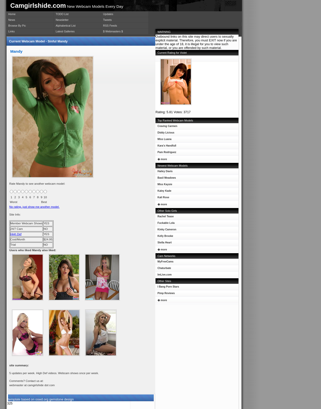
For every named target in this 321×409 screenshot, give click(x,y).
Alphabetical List (65, 25)
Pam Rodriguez (165, 153)
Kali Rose (162, 198)
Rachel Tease (164, 217)
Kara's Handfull (165, 146)
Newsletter (62, 19)
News (11, 19)
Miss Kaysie (163, 185)
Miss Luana (163, 140)
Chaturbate (164, 268)
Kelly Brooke (164, 237)
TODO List (62, 14)
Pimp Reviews (166, 293)
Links (11, 31)
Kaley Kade (163, 191)
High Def (16, 234)
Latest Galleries (65, 31)
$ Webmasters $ (113, 31)
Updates (108, 14)
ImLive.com (164, 274)
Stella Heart (163, 243)
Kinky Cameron (165, 230)
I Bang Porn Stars (168, 286)
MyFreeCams (165, 261)
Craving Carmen (166, 127)
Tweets (107, 19)
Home (12, 14)
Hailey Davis (164, 172)
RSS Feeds (110, 25)
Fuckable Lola (165, 224)
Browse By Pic (17, 25)
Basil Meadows (165, 178)
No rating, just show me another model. (34, 206)
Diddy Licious (164, 133)
